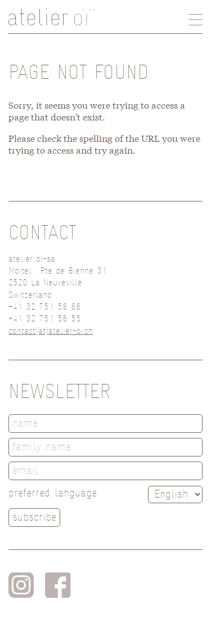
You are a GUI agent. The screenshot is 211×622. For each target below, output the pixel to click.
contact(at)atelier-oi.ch (50, 331)
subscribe (34, 517)
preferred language (52, 492)
